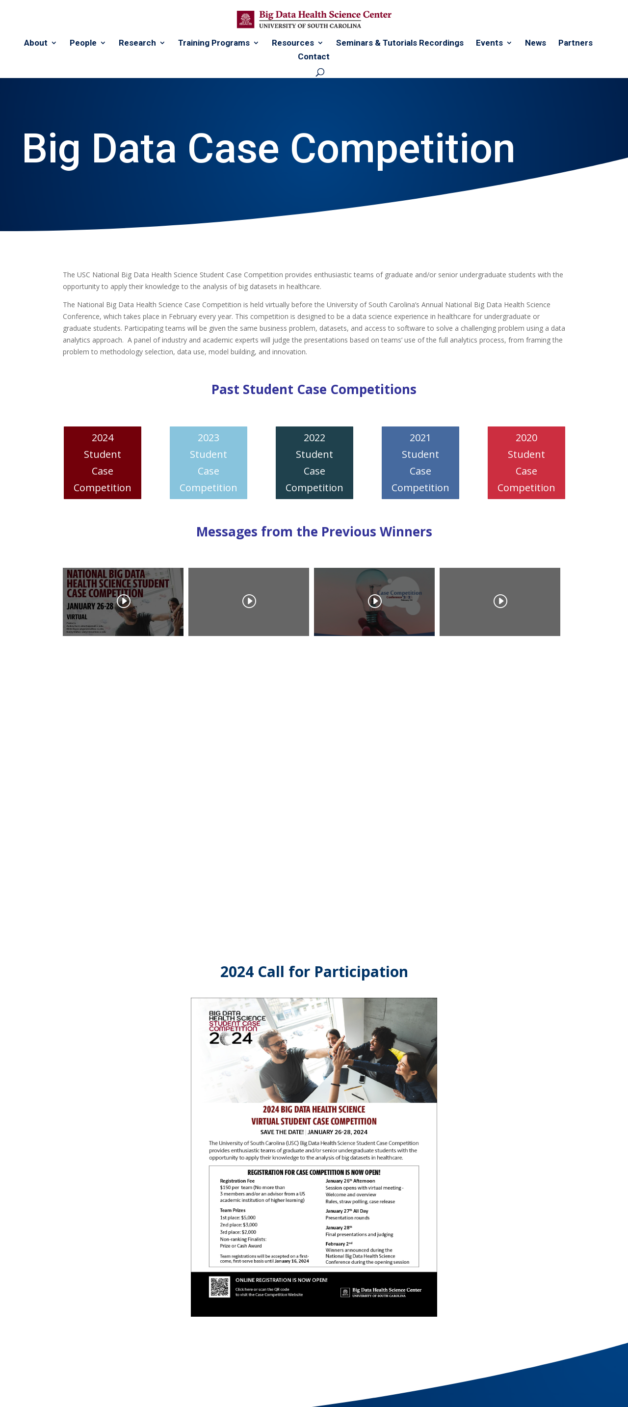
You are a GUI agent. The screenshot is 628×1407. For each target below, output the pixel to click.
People (83, 43)
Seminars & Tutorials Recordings (400, 43)
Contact (314, 57)
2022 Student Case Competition (314, 462)
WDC (140, 1393)
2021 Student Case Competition (420, 462)
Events (489, 43)
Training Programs (214, 43)
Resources (293, 43)
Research (137, 43)
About (36, 43)
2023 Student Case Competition (208, 462)
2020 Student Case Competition (526, 462)
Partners (575, 43)
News (535, 43)
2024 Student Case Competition (102, 462)
